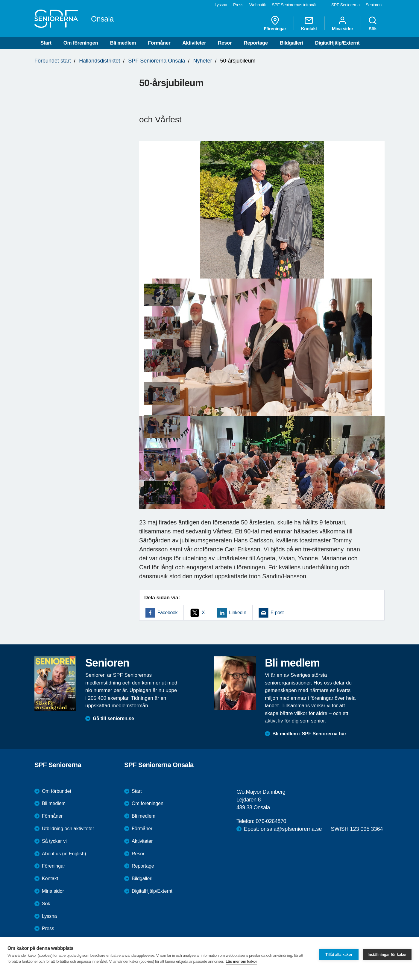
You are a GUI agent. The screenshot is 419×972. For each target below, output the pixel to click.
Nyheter (202, 60)
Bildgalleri (291, 43)
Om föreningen (80, 43)
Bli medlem (123, 43)
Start (45, 43)
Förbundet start (52, 60)
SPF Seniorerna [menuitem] (345, 4)
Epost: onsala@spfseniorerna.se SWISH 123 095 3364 (313, 829)
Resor (225, 43)
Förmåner (159, 43)
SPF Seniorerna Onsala (156, 60)
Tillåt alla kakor (338, 955)
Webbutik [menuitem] (257, 4)
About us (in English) (64, 853)
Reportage (256, 43)
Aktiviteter (194, 43)
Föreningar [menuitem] (275, 23)
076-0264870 (271, 821)
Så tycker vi (54, 841)
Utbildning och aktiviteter (68, 828)
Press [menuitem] (238, 4)
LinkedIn (237, 612)
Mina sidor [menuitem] (342, 23)
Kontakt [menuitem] (309, 23)
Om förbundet (56, 791)
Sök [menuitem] (372, 23)
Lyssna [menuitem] (221, 4)
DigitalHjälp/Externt (337, 43)
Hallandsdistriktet (99, 60)
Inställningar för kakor (387, 955)
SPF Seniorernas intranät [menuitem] (294, 4)
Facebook (167, 612)
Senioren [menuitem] (374, 4)
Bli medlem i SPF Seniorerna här (309, 733)
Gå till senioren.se (113, 718)
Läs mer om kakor (241, 961)
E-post (277, 612)
